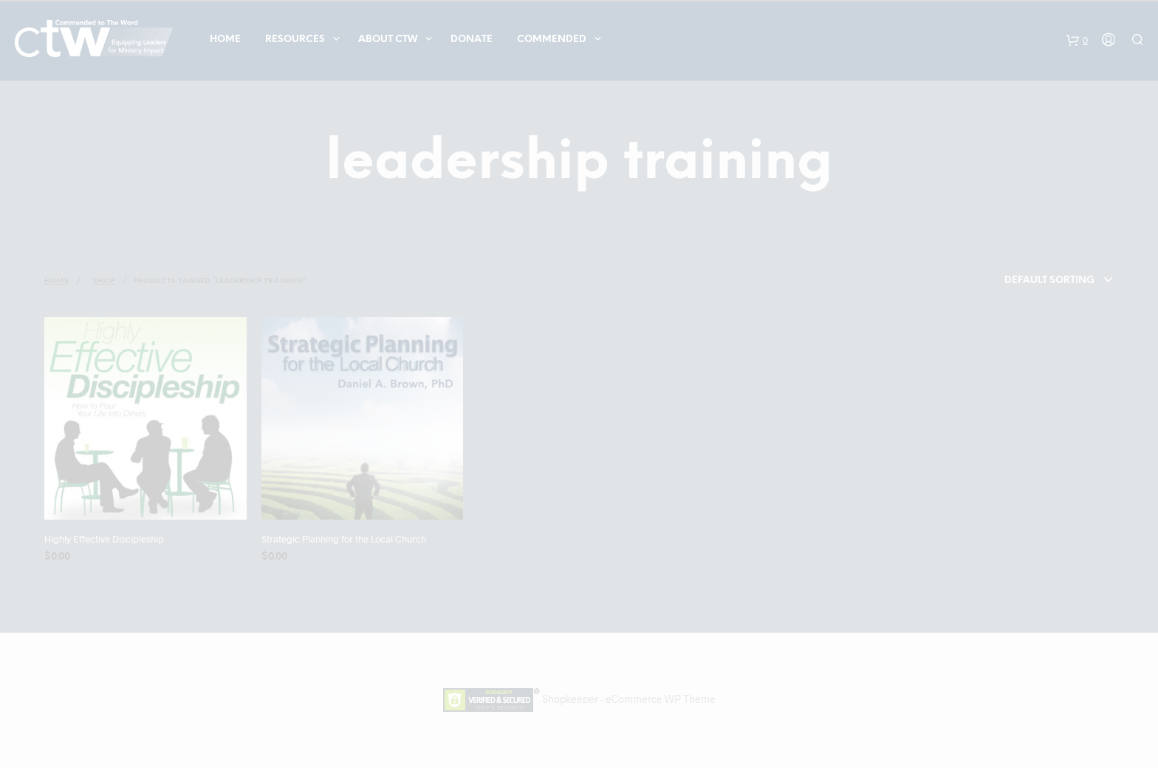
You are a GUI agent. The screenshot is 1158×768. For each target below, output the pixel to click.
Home (225, 39)
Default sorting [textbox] (1049, 280)
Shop (103, 281)
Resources (295, 39)
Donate (471, 39)
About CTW (387, 39)
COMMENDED (551, 39)
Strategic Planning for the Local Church (343, 539)
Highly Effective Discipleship (104, 539)
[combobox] (1030, 281)
